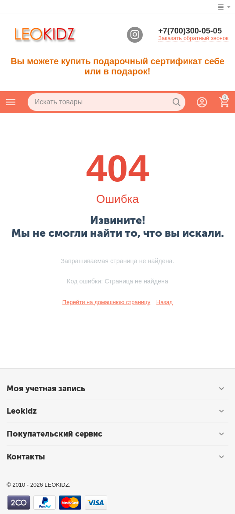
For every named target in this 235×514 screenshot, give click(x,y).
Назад (164, 302)
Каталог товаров (11, 102)
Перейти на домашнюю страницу (106, 302)
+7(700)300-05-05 (190, 30)
